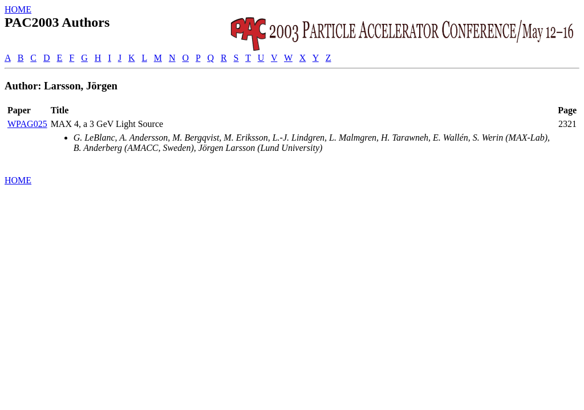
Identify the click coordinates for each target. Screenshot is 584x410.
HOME (18, 9)
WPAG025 (27, 124)
